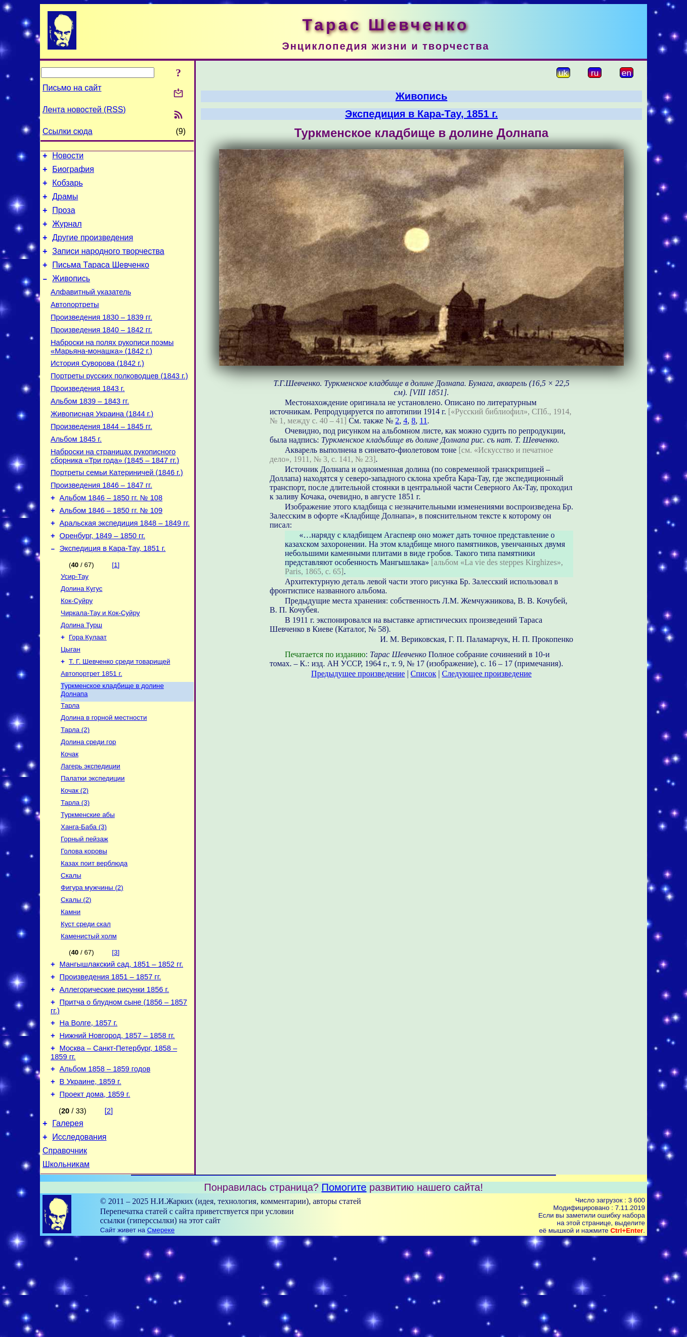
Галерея (67, 1216)
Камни (70, 985)
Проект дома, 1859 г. (95, 1185)
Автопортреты (75, 323)
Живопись (71, 293)
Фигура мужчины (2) (92, 959)
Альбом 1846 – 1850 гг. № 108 (111, 537)
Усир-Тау (75, 623)
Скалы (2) (76, 972)
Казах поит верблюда (94, 933)
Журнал (66, 233)
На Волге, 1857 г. (89, 1106)
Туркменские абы (88, 880)
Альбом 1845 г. (76, 472)
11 (423, 420)
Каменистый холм (89, 1012)
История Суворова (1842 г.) (97, 387)
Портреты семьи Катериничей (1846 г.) (117, 509)
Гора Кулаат (88, 689)
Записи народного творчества (108, 263)
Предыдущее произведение (358, 673)
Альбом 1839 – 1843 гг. (90, 430)
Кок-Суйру (77, 649)
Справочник (64, 1246)
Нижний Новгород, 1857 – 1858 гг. (117, 1120)
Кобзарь (67, 187)
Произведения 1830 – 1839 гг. (101, 337)
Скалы (71, 946)
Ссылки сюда (67, 131)
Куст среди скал (86, 999)
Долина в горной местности (104, 775)
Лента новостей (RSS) (84, 109)
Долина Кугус (81, 636)
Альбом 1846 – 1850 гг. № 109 (111, 551)
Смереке (161, 1327)
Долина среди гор (88, 801)
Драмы (65, 202)
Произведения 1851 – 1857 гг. (110, 1056)
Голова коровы (84, 920)
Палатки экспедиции (93, 841)
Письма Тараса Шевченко (100, 278)
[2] (109, 1202)
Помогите (344, 1284)
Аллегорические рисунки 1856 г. (114, 1070)
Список (424, 673)
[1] (115, 610)
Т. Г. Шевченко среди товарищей (119, 715)
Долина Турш (81, 675)
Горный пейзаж (84, 907)
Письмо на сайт (71, 87)
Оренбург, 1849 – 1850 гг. (102, 580)
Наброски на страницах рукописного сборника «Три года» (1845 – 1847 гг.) (115, 491)
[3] (115, 1028)
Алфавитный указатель (91, 309)
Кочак (69, 814)
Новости (67, 157)
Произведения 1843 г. (88, 416)
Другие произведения (92, 248)
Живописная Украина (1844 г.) (102, 444)
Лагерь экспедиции (90, 828)
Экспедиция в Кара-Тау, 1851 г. (113, 594)
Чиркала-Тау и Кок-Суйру (100, 662)
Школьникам (66, 1261)
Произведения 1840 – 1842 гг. (101, 351)
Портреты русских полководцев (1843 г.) (119, 402)
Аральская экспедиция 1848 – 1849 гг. (125, 566)
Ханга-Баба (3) (84, 893)
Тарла (70, 762)
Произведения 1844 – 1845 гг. (101, 458)
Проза (63, 217)
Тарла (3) (75, 867)
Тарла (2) (75, 788)
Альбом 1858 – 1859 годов (105, 1157)
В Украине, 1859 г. (90, 1171)
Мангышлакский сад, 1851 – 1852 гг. (121, 1042)
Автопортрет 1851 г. (91, 728)
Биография (73, 172)
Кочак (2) (75, 854)
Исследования (79, 1231)
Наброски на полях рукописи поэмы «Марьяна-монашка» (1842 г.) (112, 369)
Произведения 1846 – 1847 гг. (101, 523)
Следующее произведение (486, 673)
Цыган (70, 702)
